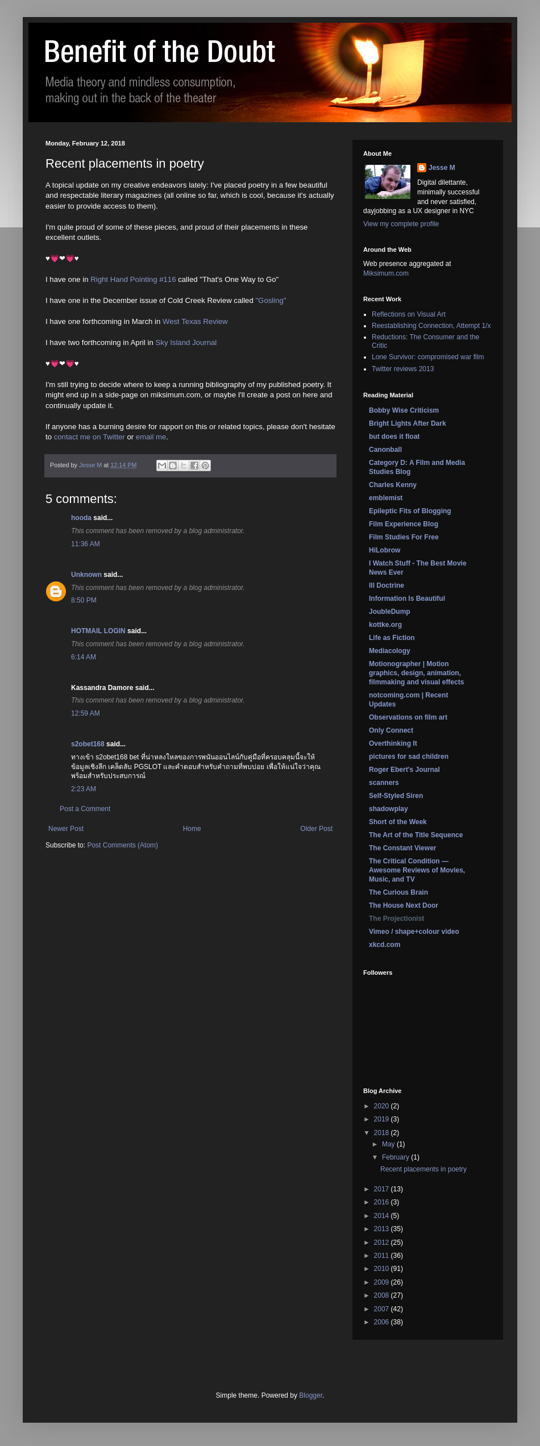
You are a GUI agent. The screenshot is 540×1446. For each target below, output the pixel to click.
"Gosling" (270, 300)
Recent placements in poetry (423, 1169)
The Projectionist (396, 919)
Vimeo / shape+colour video (414, 932)
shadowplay (388, 809)
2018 (382, 1133)
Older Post (316, 829)
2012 (382, 1242)
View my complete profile (401, 224)
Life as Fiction (392, 638)
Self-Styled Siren (396, 796)
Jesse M (442, 168)
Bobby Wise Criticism (404, 410)
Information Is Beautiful (407, 598)
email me (151, 437)
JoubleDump (389, 612)
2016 (382, 1202)
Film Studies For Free (404, 537)
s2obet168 (88, 744)
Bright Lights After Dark (407, 423)
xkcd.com (384, 945)
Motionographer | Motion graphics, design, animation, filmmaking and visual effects (416, 673)
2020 (382, 1106)
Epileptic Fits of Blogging (410, 511)
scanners (384, 783)
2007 (382, 1309)
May (389, 1144)
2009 (382, 1282)
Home (192, 829)
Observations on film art (408, 717)
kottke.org (385, 625)
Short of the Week (398, 822)
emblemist (385, 498)
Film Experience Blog (403, 524)
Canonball (385, 450)
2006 (382, 1322)
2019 (382, 1119)
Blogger (310, 1395)
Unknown (86, 575)
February (396, 1157)
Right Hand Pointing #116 (133, 279)
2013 (382, 1229)
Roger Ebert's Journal (404, 770)
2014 (382, 1216)
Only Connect (391, 730)
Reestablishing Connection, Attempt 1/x (431, 326)
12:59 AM (85, 713)
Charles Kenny (393, 485)
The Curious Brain (398, 892)
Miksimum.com (386, 273)
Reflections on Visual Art (409, 314)
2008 (382, 1295)
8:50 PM (84, 600)
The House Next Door (403, 905)
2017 (382, 1189)
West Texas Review (195, 321)
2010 (382, 1269)
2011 (382, 1256)
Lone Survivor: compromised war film (428, 357)
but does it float (394, 437)
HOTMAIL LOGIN (98, 631)
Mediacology (389, 651)
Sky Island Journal (186, 342)
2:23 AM (83, 789)
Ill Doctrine (386, 585)
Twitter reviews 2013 (403, 369)
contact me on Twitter (89, 437)
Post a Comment (85, 809)
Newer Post (66, 829)
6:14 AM (83, 657)
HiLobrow (384, 550)
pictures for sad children (408, 757)
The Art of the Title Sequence (416, 835)
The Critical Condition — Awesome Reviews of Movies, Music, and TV (417, 870)
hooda (81, 518)
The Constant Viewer (402, 848)
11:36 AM (85, 544)
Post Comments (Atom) (122, 845)
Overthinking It (393, 743)
